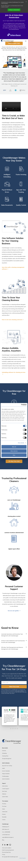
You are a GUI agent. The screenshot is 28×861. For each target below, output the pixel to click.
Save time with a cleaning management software (13, 268)
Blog (3, 840)
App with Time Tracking (7, 765)
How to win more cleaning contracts (12, 319)
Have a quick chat (14, 43)
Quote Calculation (6, 778)
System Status (5, 796)
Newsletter (4, 817)
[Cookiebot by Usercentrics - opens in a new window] (21, 405)
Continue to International (14, 9)
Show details (21, 442)
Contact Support (5, 788)
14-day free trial (14, 461)
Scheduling (4, 753)
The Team (4, 806)
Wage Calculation (6, 773)
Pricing (3, 854)
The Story (4, 803)
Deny (14, 455)
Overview (4, 750)
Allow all (14, 446)
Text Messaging (5, 776)
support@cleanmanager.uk (7, 837)
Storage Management (6, 758)
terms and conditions (19, 690)
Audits (3, 768)
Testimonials (4, 811)
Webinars (4, 794)
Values (3, 809)
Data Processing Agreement (8, 850)
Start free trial (14, 686)
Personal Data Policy (6, 852)
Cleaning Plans (5, 755)
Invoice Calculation (6, 771)
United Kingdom (22, 858)
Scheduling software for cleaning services (13, 373)
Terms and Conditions (6, 847)
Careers (3, 819)
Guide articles (5, 786)
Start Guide (4, 791)
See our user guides (14, 610)
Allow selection (14, 451)
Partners (4, 814)
